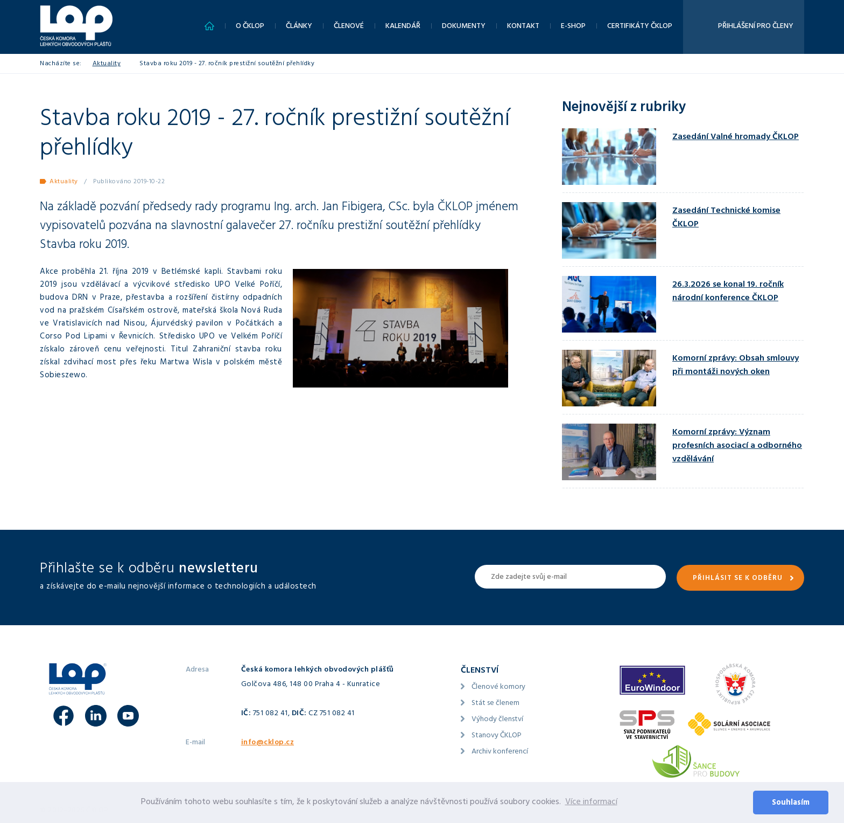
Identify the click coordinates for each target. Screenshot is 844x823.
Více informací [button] (591, 802)
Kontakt (523, 26)
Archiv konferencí (500, 752)
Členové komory (498, 687)
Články (299, 26)
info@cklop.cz (267, 743)
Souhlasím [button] (791, 803)
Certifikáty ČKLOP (639, 26)
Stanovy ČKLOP (497, 736)
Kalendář (402, 26)
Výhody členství (497, 720)
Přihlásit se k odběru (738, 578)
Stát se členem (495, 703)
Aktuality (107, 64)
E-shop (573, 26)
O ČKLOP (250, 26)
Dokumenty (464, 26)
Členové (349, 26)
